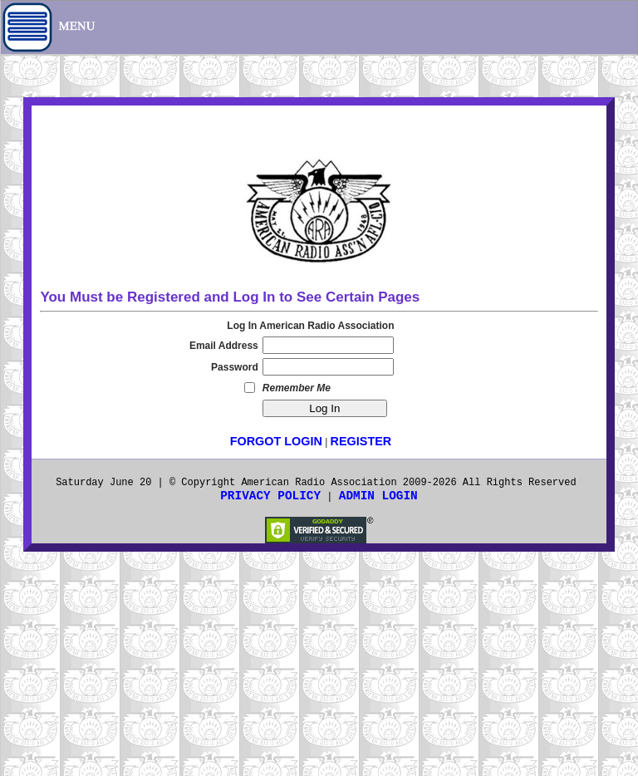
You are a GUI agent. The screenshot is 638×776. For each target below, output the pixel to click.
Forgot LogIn (276, 441)
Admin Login (378, 496)
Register (361, 441)
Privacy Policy (270, 496)
